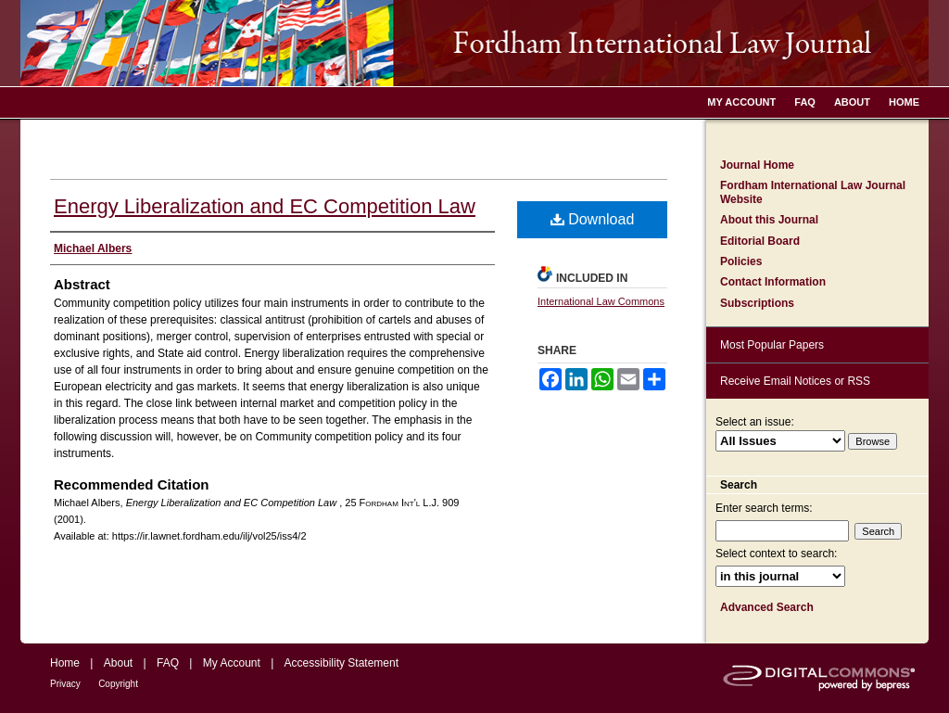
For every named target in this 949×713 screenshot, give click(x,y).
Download (592, 219)
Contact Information (773, 281)
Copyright (118, 684)
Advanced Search (767, 607)
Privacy (65, 684)
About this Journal (769, 219)
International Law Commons (601, 301)
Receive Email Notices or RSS (795, 381)
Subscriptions (757, 303)
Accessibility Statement (342, 662)
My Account (231, 662)
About (118, 662)
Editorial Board (760, 241)
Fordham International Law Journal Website (812, 192)
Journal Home (757, 165)
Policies (741, 261)
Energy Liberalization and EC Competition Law (264, 206)
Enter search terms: (764, 508)
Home (65, 662)
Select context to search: (776, 553)
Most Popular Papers (772, 344)
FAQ (168, 662)
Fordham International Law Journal (474, 43)
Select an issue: (754, 421)
